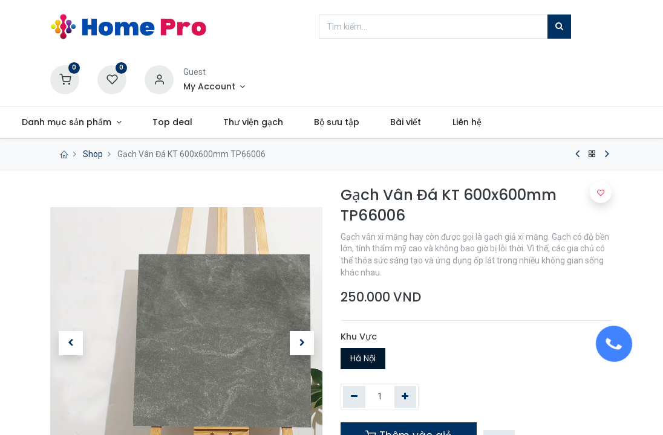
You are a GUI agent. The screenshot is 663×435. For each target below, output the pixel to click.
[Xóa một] (354, 397)
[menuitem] (216, 122)
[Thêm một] (405, 397)
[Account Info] (214, 87)
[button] (601, 192)
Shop (93, 154)
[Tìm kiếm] (559, 26)
